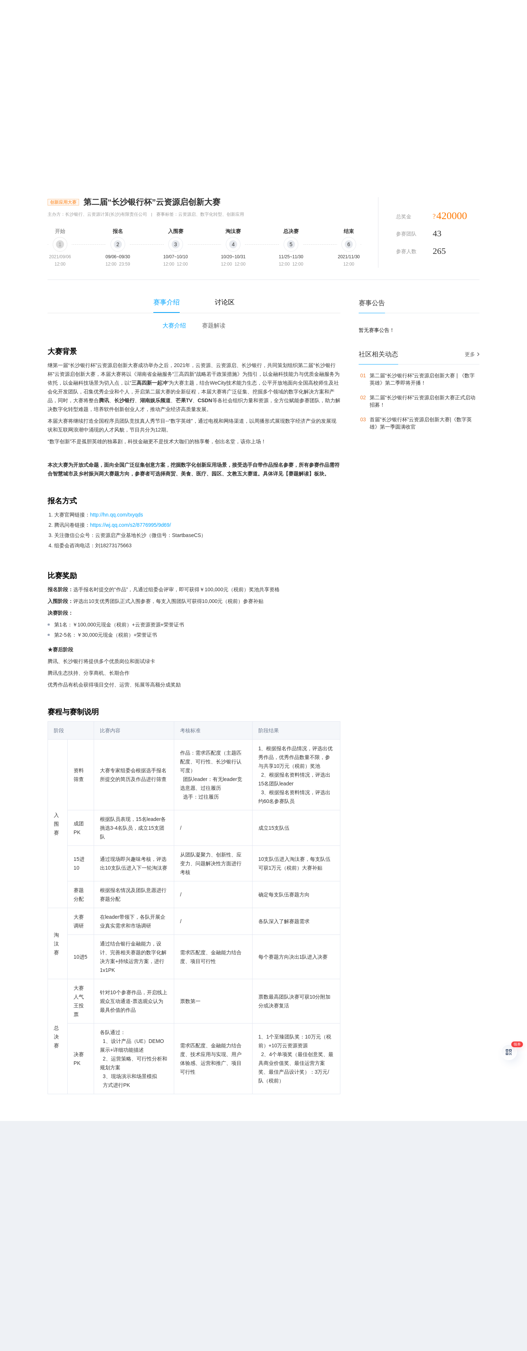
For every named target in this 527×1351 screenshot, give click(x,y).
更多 (470, 354)
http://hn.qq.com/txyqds (116, 515)
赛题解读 (213, 325)
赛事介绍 (166, 302)
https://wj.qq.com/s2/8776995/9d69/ (130, 525)
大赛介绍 (174, 325)
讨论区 (225, 302)
